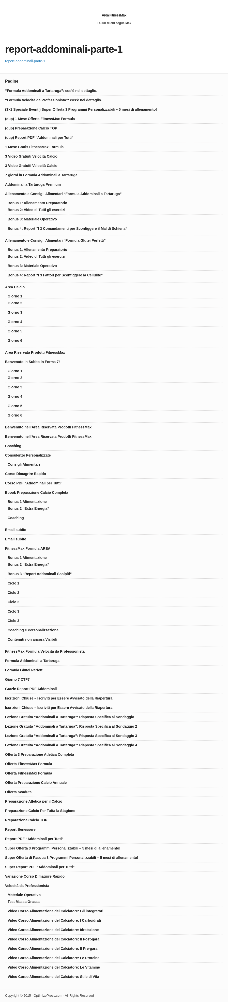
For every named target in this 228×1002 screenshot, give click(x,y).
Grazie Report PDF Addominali (31, 689)
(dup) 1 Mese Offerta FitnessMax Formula (40, 119)
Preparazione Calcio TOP (26, 820)
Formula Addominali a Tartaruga (32, 661)
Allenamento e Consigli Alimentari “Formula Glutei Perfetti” (55, 240)
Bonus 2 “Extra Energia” (28, 508)
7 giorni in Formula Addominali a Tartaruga (41, 175)
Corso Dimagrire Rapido (25, 474)
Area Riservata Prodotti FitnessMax (35, 352)
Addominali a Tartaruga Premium (33, 184)
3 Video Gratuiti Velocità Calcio (31, 156)
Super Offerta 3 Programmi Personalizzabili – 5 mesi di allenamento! (62, 848)
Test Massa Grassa (24, 902)
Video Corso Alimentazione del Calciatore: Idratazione (53, 930)
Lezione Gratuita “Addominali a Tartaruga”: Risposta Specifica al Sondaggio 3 (71, 736)
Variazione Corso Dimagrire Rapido (35, 876)
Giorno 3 (15, 312)
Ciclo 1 (13, 583)
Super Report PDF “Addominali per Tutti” (40, 867)
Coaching (13, 446)
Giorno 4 (15, 322)
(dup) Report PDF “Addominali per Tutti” (39, 138)
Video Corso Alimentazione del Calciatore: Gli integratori (55, 911)
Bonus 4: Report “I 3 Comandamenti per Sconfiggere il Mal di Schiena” (67, 228)
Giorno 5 (15, 331)
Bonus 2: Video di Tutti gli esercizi (36, 210)
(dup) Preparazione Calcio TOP (31, 128)
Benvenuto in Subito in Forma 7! (32, 362)
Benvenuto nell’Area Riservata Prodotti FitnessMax (48, 427)
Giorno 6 (15, 340)
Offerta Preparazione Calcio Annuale (36, 783)
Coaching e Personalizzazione (33, 630)
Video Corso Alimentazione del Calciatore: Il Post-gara (53, 939)
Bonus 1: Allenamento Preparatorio (37, 203)
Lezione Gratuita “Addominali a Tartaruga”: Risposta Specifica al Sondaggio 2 (71, 726)
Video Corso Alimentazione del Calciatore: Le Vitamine (54, 967)
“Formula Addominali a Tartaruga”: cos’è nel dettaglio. (51, 91)
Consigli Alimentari (24, 464)
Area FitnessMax (114, 15)
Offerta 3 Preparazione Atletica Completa (39, 754)
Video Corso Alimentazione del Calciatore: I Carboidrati (54, 920)
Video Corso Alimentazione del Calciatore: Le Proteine (53, 958)
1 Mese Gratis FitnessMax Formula (34, 147)
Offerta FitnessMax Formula (28, 764)
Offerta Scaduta (18, 792)
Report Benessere (20, 829)
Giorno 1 (15, 296)
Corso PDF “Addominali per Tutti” (33, 483)
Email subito (15, 530)
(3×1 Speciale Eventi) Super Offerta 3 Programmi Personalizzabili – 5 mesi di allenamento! (81, 109)
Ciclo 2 (13, 593)
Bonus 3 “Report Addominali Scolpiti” (40, 574)
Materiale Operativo (24, 895)
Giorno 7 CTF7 (17, 679)
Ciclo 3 (13, 611)
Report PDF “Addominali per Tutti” (34, 839)
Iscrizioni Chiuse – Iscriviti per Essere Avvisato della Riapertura (58, 698)
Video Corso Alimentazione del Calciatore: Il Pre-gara (52, 949)
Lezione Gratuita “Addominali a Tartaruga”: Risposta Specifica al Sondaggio (69, 717)
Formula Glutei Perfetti (24, 670)
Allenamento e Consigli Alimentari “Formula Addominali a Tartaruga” (63, 194)
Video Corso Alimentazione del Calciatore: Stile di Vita (53, 977)
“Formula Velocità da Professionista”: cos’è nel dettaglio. (53, 100)
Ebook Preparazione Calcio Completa (36, 492)
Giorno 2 (15, 303)
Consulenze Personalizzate (28, 455)
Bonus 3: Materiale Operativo (32, 219)
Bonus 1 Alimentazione (27, 502)
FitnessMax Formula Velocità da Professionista (45, 651)
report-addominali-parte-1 (25, 61)
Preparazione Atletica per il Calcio (33, 801)
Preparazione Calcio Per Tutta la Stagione (40, 811)
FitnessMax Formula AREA (27, 548)
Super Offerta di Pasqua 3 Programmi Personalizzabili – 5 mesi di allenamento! (71, 858)
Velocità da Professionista (27, 886)
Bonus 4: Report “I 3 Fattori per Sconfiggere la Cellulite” (55, 275)
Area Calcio (15, 287)
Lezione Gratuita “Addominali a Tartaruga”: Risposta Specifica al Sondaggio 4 (71, 745)
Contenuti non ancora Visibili (32, 639)
